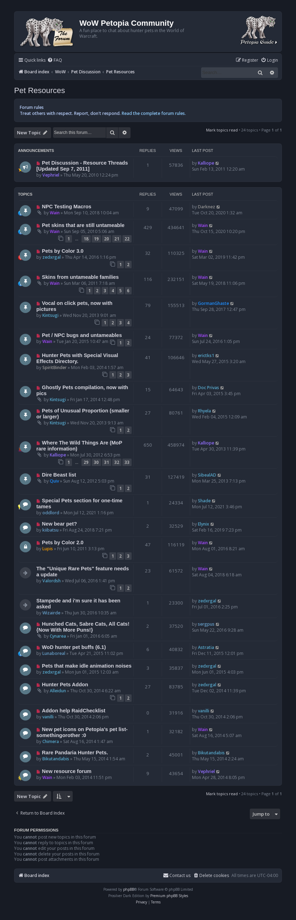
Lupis (47, 549)
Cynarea (58, 636)
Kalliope (206, 163)
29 (86, 462)
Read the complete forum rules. (154, 113)
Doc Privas (208, 388)
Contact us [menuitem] (177, 875)
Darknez (206, 207)
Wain (55, 213)
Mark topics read (222, 130)
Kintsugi (50, 315)
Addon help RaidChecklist (73, 710)
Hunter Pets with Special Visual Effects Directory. (77, 358)
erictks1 (206, 355)
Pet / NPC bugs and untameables (82, 335)
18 (86, 239)
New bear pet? (59, 524)
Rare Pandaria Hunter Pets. (75, 752)
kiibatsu (50, 530)
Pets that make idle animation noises (87, 666)
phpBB (128, 889)
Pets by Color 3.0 (63, 251)
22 (127, 239)
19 (96, 239)
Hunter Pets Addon (65, 684)
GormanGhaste (213, 303)
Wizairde (51, 613)
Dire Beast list (59, 475)
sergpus (206, 624)
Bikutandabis (55, 759)
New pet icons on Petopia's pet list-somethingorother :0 (82, 732)
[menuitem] (54, 60)
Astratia (206, 647)
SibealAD (207, 475)
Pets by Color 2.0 (63, 542)
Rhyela (204, 411)
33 (127, 462)
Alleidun (58, 691)
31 (106, 462)
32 (116, 462)
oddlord (50, 513)
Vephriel (50, 175)
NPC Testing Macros (66, 206)
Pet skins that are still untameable (83, 225)
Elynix (203, 524)
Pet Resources (39, 90)
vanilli (48, 717)
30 (96, 462)
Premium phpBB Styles (169, 895)
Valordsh (51, 581)
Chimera (50, 741)
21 (116, 239)
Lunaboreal (53, 653)
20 (106, 239)
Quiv (54, 481)
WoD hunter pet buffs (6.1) (74, 647)
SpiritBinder (54, 367)
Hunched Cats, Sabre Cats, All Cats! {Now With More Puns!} (82, 627)
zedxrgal (51, 257)
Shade (204, 501)
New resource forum (66, 771)
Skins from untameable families (80, 277)
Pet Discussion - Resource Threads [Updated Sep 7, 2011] (82, 166)
